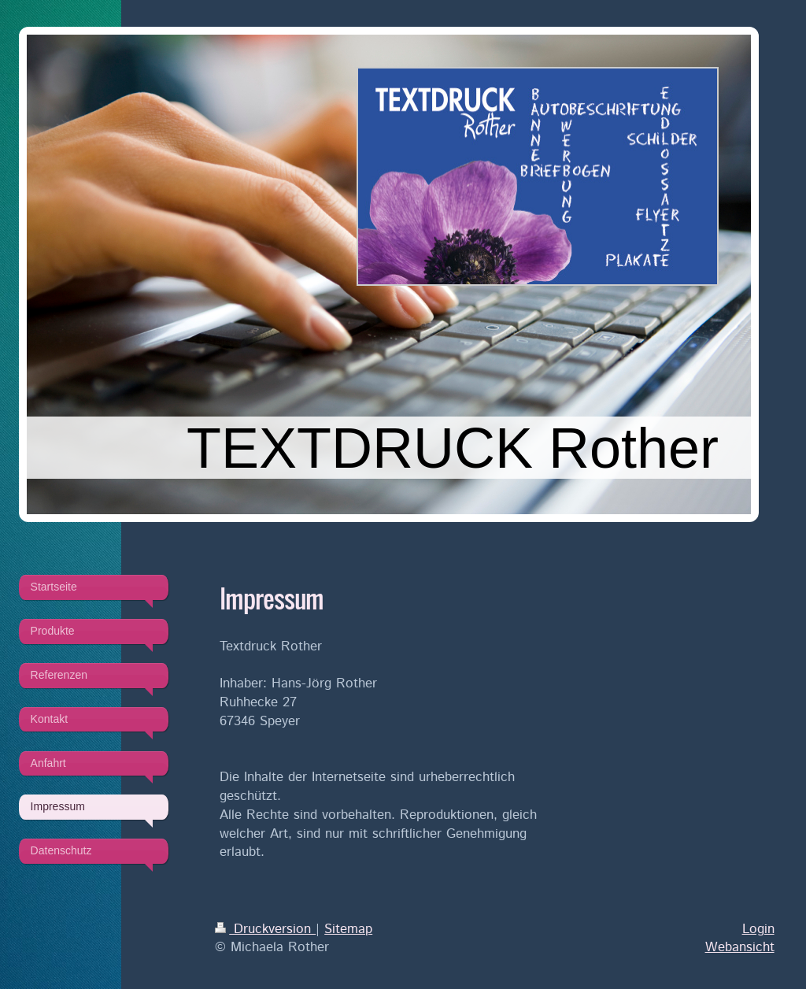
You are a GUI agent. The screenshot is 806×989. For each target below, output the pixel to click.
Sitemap (348, 929)
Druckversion (265, 929)
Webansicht (740, 947)
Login (758, 929)
